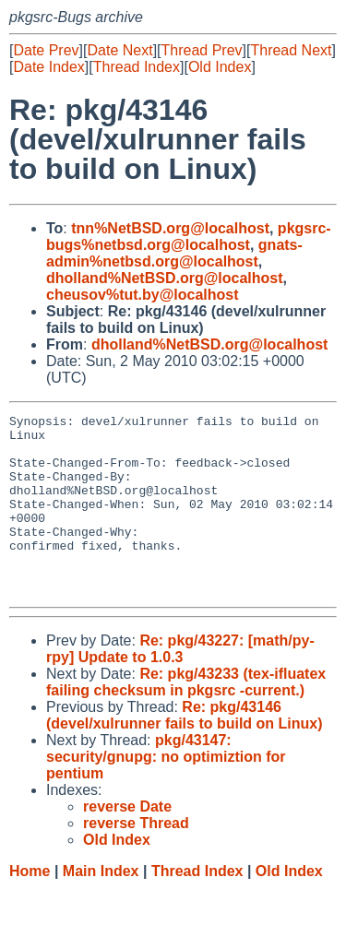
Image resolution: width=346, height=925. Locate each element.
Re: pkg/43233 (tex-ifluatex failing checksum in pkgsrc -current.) (186, 718)
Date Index (48, 67)
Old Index (219, 67)
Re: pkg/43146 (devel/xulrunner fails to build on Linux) (184, 751)
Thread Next (290, 50)
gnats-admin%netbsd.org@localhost (174, 253)
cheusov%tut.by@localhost (142, 294)
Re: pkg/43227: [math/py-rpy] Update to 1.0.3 (180, 685)
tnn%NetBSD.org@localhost (170, 228)
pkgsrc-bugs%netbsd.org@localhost (188, 236)
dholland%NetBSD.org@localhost (164, 278)
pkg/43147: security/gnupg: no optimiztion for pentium (166, 792)
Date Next (119, 50)
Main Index (101, 907)
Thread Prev (202, 50)
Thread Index (136, 67)
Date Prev (45, 50)
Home (29, 907)
